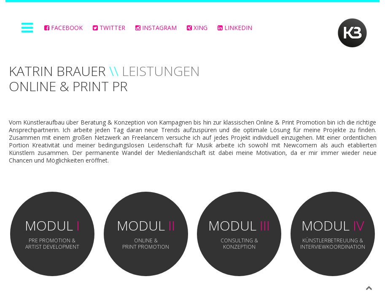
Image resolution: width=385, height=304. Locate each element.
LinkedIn (235, 28)
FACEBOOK (63, 28)
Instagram (156, 28)
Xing (197, 28)
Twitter (109, 28)
